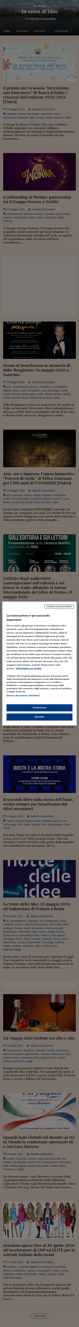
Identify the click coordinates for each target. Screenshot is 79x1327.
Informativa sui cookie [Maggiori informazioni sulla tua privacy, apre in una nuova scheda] (28, 668)
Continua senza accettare (59, 606)
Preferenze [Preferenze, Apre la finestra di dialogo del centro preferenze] (39, 708)
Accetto (39, 717)
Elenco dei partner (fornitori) (23, 695)
